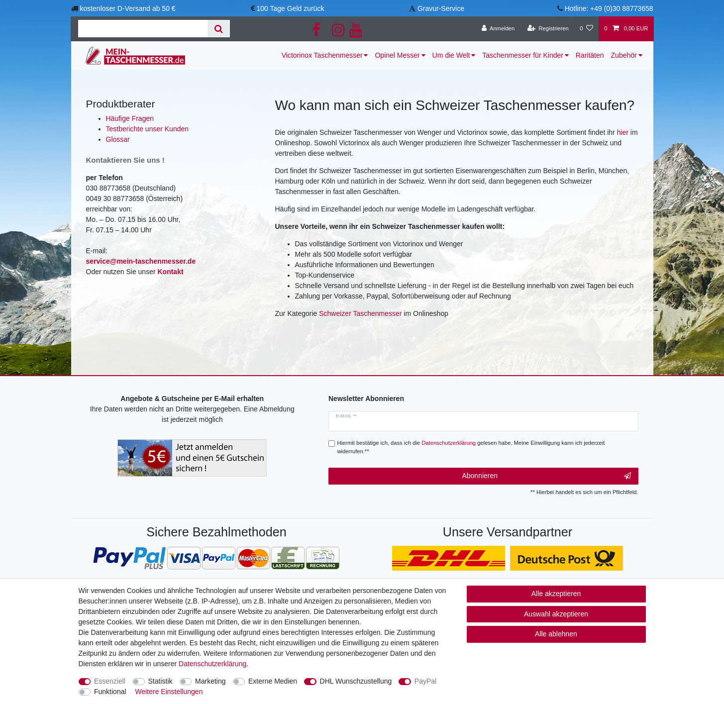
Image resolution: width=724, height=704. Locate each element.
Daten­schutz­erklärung (212, 664)
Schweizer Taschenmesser (360, 313)
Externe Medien (272, 681)
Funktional (110, 692)
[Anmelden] (498, 28)
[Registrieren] (548, 28)
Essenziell (109, 681)
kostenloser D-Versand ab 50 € (127, 8)
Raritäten (590, 55)
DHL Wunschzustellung (356, 681)
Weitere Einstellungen (169, 692)
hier (622, 132)
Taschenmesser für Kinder (522, 55)
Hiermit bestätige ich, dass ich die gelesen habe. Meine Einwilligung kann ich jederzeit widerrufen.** (471, 447)
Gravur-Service (440, 8)
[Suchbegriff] (142, 28)
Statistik (160, 681)
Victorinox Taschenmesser (322, 55)
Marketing (210, 681)
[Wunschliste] (586, 28)
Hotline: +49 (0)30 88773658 (609, 8)
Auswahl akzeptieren (556, 614)
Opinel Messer (397, 55)
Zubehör (624, 55)
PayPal (425, 681)
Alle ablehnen (556, 634)
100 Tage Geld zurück (290, 8)
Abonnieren (546, 476)
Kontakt (170, 272)
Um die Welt (451, 55)
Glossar (118, 139)
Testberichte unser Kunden (147, 129)
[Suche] (218, 28)
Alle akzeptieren (556, 594)
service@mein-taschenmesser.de (141, 261)
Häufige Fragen (130, 118)
